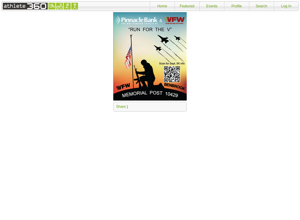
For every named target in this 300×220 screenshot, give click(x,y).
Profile (236, 6)
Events (212, 6)
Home (162, 6)
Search (261, 6)
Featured (187, 6)
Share (121, 107)
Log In (286, 6)
